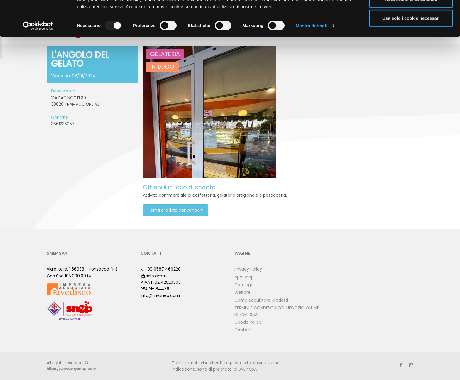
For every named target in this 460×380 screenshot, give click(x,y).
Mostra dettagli (311, 61)
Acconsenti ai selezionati (411, 34)
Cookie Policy (247, 322)
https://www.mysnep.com (71, 368)
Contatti (243, 330)
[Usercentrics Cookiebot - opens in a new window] (38, 61)
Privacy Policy (248, 269)
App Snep (244, 277)
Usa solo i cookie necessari (411, 53)
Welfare (242, 292)
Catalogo (243, 285)
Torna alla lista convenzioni (175, 210)
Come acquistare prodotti (261, 300)
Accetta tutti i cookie (411, 15)
